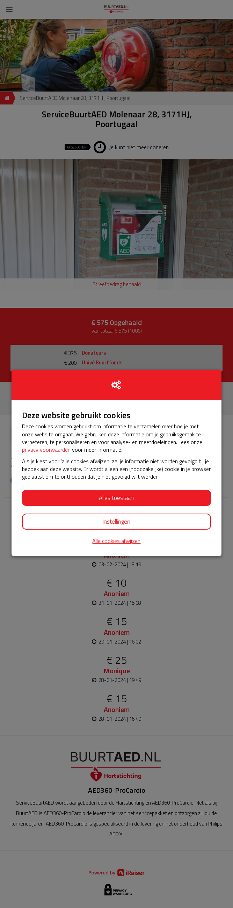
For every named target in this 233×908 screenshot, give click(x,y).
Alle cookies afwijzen (116, 541)
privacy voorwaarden (46, 449)
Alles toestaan (116, 497)
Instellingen (116, 521)
